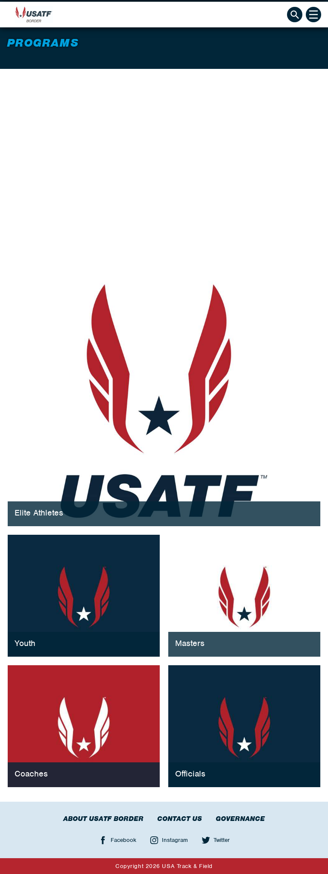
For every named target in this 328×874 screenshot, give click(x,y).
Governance (240, 818)
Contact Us (179, 818)
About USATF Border (103, 818)
